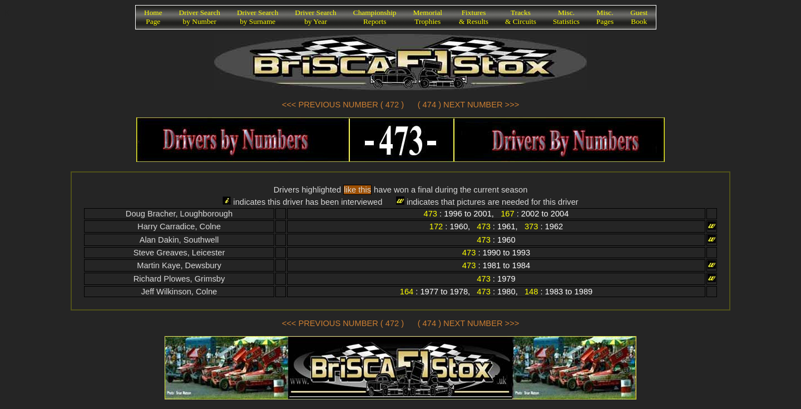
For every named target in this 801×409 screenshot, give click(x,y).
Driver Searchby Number (199, 17)
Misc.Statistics (566, 17)
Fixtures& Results (473, 17)
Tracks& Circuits (520, 17)
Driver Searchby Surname (257, 17)
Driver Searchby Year (315, 17)
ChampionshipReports (375, 17)
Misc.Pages (605, 17)
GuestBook (638, 17)
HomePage (153, 17)
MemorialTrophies (428, 17)
